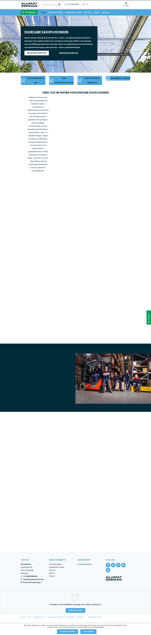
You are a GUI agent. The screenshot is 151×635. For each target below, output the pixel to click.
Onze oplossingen (55, 12)
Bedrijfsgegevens (39, 617)
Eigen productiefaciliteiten (63, 80)
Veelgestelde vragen (73, 12)
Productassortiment (84, 564)
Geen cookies (88, 632)
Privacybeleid (69, 617)
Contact (96, 12)
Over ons (87, 12)
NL (87, 4)
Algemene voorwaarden (55, 617)
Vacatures (106, 12)
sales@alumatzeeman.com (33, 579)
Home (43, 12)
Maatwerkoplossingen (120, 78)
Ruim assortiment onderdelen (92, 80)
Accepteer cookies (75, 610)
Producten (31, 12)
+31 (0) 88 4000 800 (73, 4)
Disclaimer (79, 617)
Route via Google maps (32, 582)
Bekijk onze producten (36, 53)
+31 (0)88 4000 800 (30, 576)
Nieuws (51, 573)
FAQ (29, 617)
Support (23, 617)
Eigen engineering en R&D (35, 80)
